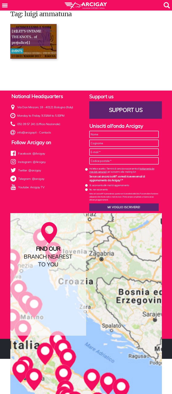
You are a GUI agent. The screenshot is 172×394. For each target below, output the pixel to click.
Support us (125, 110)
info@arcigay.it (26, 132)
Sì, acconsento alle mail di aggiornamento (109, 185)
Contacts (45, 132)
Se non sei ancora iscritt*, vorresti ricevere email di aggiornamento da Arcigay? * (117, 178)
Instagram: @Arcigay (31, 162)
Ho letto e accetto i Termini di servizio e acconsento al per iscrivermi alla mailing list (122, 170)
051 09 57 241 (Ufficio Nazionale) (38, 124)
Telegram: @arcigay (31, 179)
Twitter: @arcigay (29, 170)
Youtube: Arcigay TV (31, 187)
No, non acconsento (98, 189)
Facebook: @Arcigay (31, 153)
